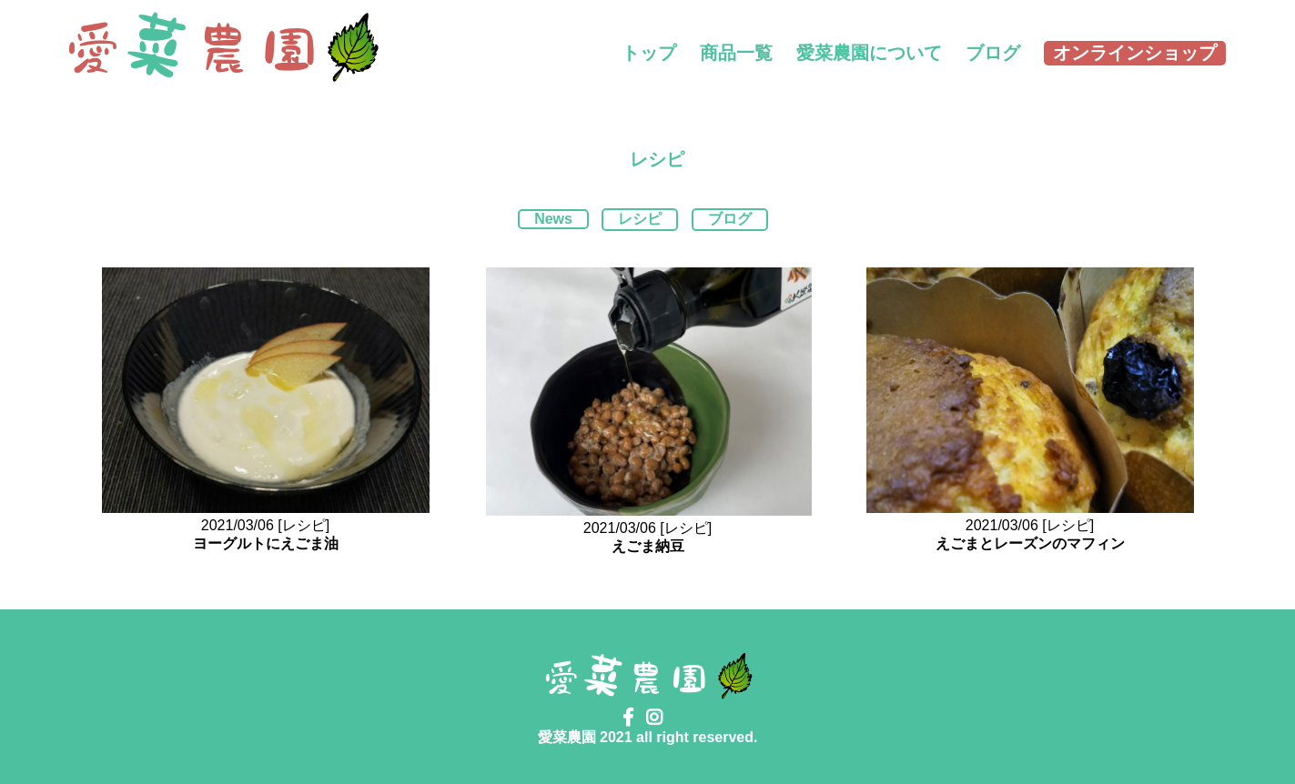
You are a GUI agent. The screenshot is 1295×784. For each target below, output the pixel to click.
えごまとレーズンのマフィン (1030, 543)
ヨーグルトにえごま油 (266, 543)
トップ (649, 53)
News (553, 218)
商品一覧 (736, 53)
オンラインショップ (1135, 53)
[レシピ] (303, 525)
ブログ (993, 53)
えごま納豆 (648, 546)
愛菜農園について (869, 53)
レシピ (640, 218)
